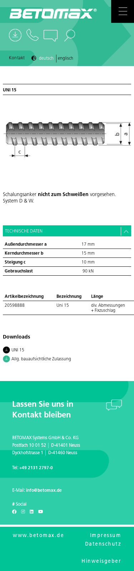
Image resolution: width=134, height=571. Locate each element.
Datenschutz (103, 544)
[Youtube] (40, 512)
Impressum (105, 536)
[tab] (67, 230)
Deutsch (46, 58)
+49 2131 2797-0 (36, 468)
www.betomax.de (38, 536)
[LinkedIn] (32, 512)
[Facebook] (14, 512)
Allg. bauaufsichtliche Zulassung (37, 359)
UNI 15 (13, 351)
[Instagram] (23, 512)
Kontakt (17, 58)
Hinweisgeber (101, 561)
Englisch (65, 58)
